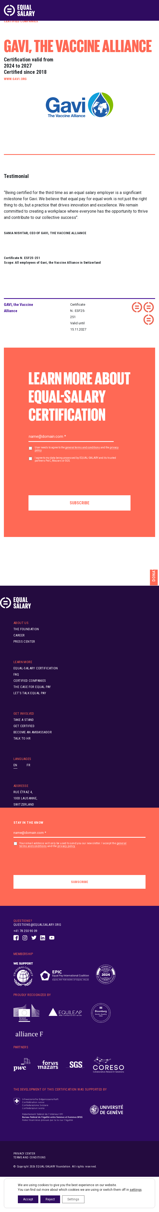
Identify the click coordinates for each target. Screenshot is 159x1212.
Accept (28, 1199)
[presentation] (67, 477)
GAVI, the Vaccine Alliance (18, 307)
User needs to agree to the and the (77, 449)
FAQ (16, 674)
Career (19, 635)
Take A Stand (23, 720)
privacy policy (66, 846)
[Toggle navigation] (152, 10)
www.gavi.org (15, 79)
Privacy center (24, 1153)
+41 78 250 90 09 (25, 931)
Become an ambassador (32, 732)
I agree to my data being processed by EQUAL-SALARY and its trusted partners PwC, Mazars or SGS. (75, 459)
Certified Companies (21, 21)
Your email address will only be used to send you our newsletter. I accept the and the (72, 845)
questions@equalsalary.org (37, 925)
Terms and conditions (29, 1157)
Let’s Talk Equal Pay (29, 693)
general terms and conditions (82, 447)
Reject (50, 1199)
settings (136, 1190)
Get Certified (23, 726)
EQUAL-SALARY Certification (35, 668)
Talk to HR (22, 738)
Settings (73, 1199)
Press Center (24, 641)
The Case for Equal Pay (32, 687)
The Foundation (26, 629)
